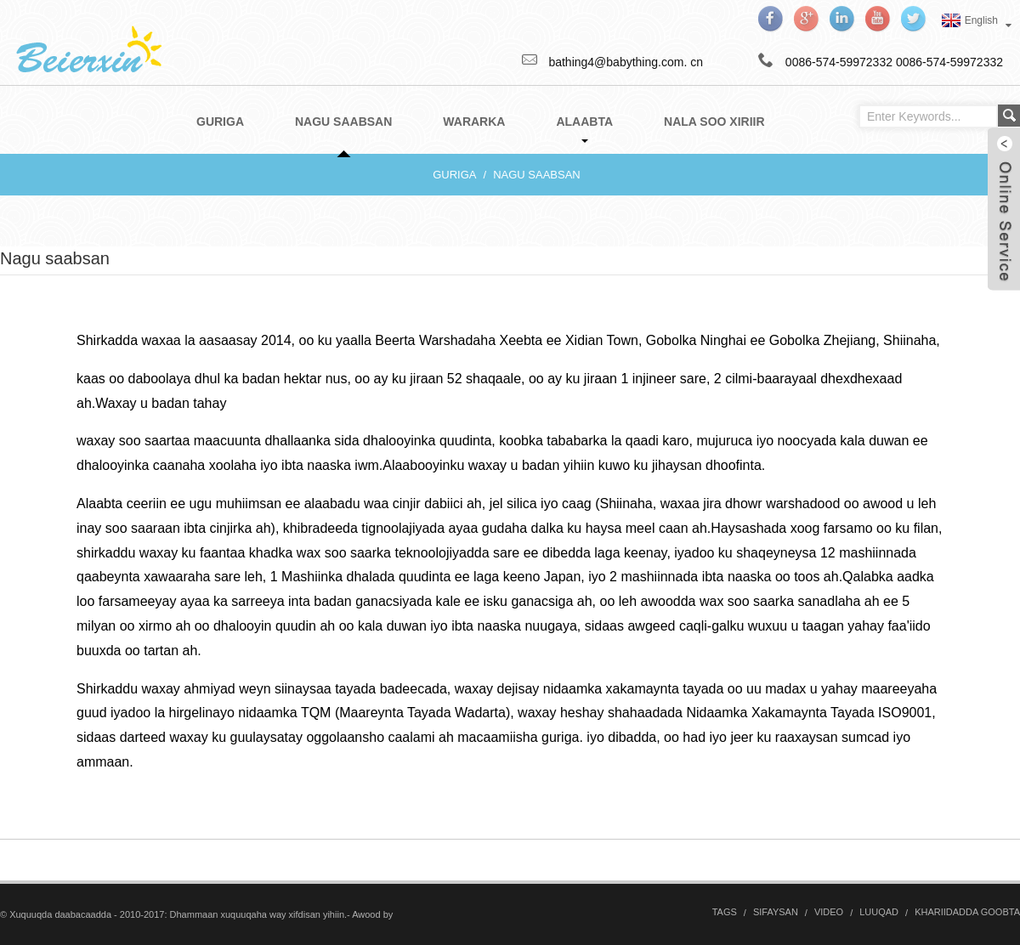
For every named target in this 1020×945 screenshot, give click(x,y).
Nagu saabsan (537, 174)
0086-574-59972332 (949, 62)
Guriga (454, 174)
